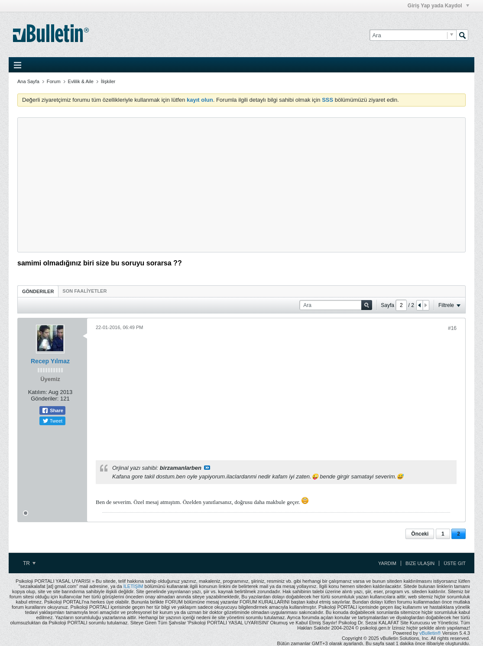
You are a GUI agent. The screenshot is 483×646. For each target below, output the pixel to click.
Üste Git (455, 563)
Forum (54, 81)
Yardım (387, 563)
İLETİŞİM (133, 586)
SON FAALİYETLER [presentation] (84, 291)
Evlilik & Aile (81, 81)
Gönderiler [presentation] (38, 291)
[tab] (37, 291)
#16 (452, 328)
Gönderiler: (44, 398)
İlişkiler (108, 81)
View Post (207, 467)
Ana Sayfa (28, 81)
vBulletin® (430, 633)
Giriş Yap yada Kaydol (438, 6)
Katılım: (37, 392)
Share (52, 410)
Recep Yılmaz (50, 361)
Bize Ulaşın (419, 563)
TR (29, 563)
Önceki (419, 534)
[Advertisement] (241, 184)
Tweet (52, 421)
